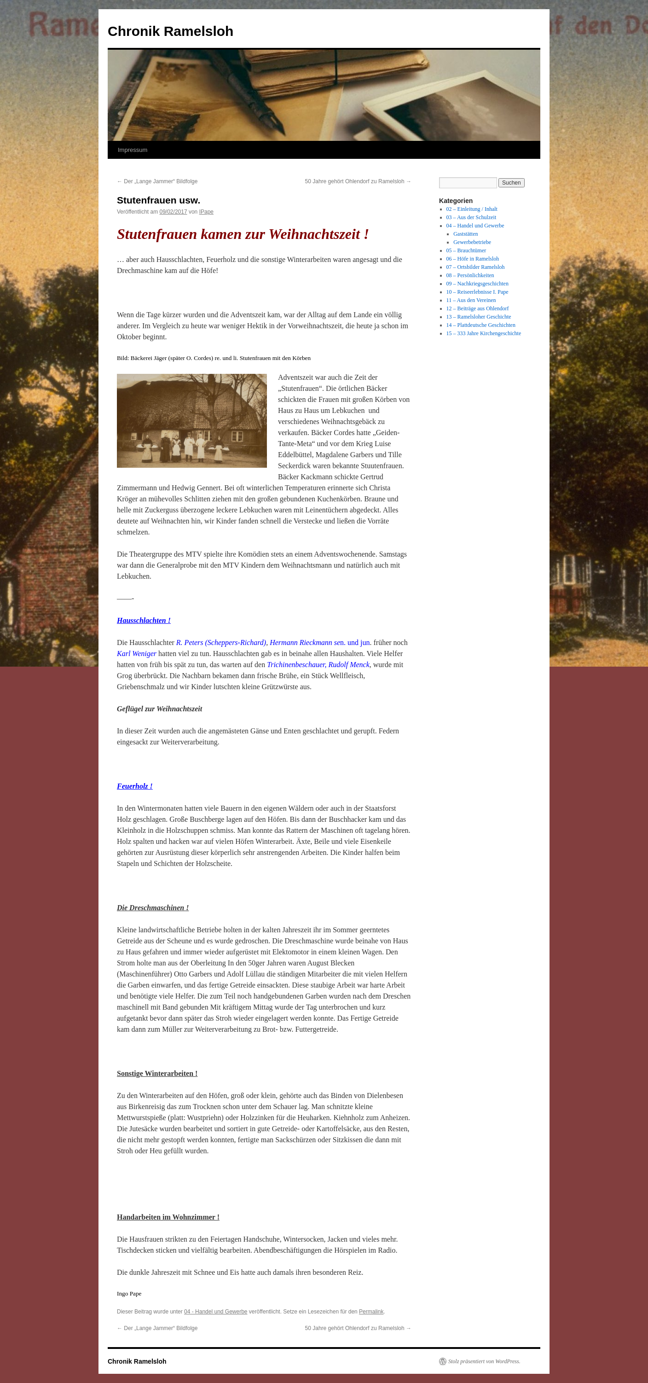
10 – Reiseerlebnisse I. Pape (477, 292)
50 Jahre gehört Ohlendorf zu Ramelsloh (358, 181)
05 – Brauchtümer (466, 250)
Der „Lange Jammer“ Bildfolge (157, 181)
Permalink (371, 1311)
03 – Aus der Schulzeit (471, 217)
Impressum (132, 149)
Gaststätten (465, 234)
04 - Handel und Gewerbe (215, 1311)
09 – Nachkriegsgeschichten (477, 283)
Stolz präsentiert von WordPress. (484, 1361)
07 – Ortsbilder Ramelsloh (475, 267)
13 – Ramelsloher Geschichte (478, 317)
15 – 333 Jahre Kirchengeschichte (483, 333)
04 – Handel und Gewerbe (475, 225)
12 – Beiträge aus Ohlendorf (477, 308)
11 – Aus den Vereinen (471, 300)
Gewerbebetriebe (472, 242)
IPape (206, 212)
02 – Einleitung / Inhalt (472, 209)
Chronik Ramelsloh (170, 31)
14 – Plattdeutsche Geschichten (480, 325)
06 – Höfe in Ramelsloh (472, 259)
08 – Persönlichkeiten (470, 275)
